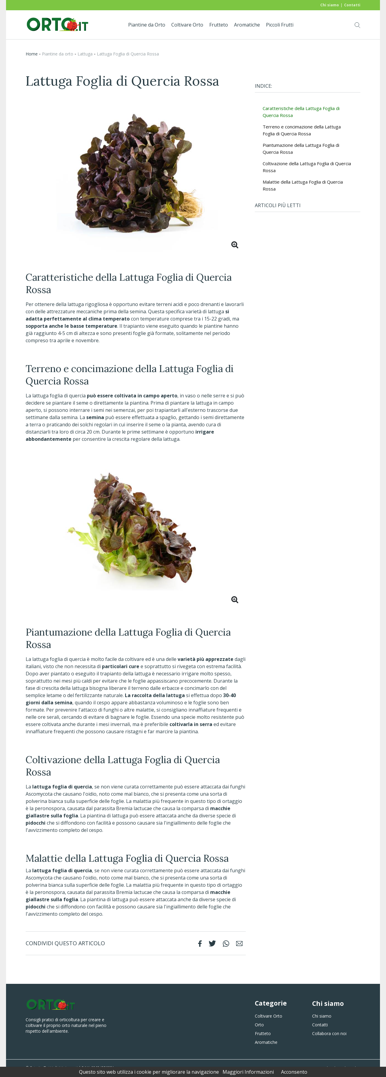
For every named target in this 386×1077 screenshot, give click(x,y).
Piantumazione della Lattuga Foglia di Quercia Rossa (301, 148)
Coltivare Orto (187, 24)
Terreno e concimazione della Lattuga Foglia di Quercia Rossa (302, 130)
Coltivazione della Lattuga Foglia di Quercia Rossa (307, 166)
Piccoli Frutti (279, 24)
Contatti (352, 5)
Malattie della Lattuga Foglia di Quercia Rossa (303, 185)
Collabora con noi (329, 1033)
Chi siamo (329, 5)
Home (32, 54)
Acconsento (294, 1072)
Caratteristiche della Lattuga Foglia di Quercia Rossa (301, 111)
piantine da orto (57, 54)
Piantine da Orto (146, 24)
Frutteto (218, 24)
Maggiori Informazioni (248, 1072)
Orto (259, 1025)
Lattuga (85, 54)
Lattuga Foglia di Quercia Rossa (128, 54)
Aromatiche (247, 24)
